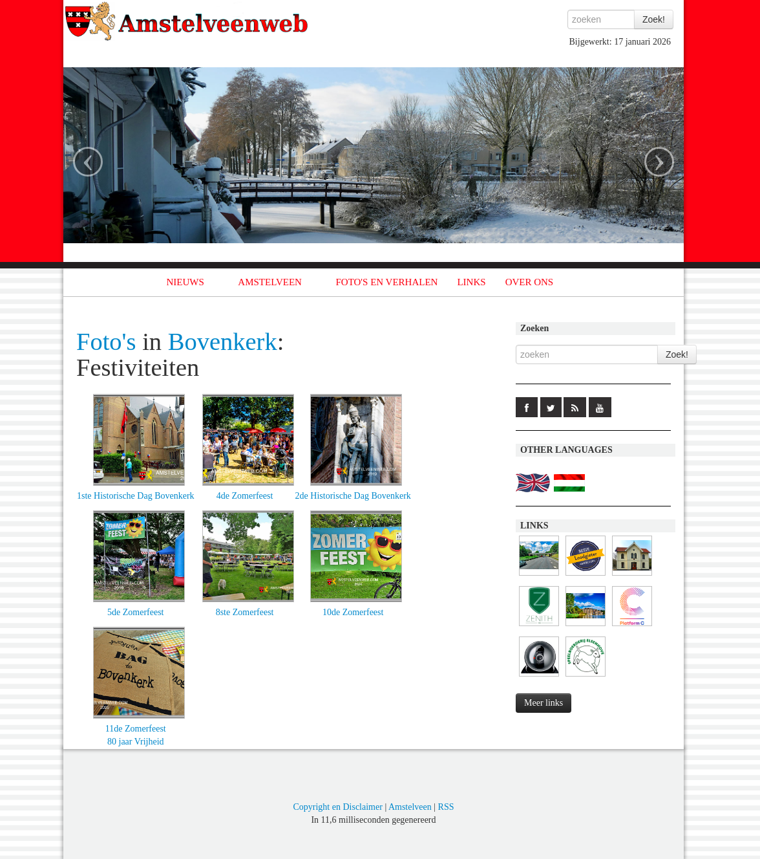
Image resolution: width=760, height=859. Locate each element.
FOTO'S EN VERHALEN (386, 282)
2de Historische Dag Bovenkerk (353, 496)
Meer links (543, 703)
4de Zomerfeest (244, 496)
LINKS (471, 282)
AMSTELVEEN (270, 282)
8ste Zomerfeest (245, 612)
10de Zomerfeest (352, 612)
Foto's (106, 341)
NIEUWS (185, 282)
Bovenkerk (222, 341)
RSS (446, 807)
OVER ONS (529, 282)
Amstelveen (410, 807)
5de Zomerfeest (135, 612)
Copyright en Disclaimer (337, 807)
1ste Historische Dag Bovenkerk (136, 496)
